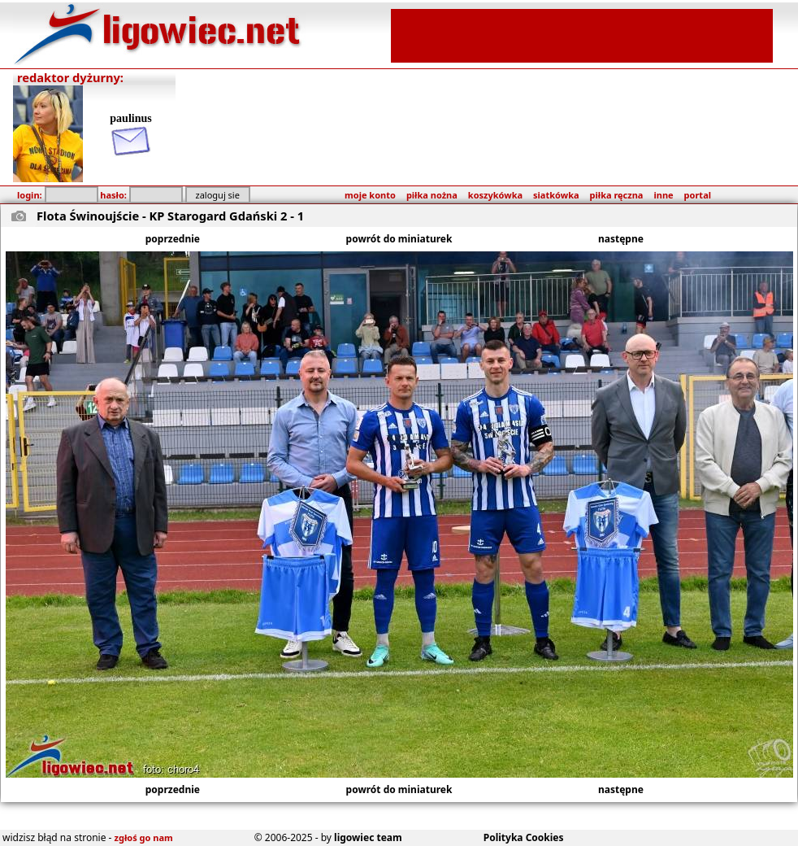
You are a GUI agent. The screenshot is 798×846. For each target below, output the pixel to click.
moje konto (370, 195)
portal (697, 195)
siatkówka (556, 195)
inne (663, 195)
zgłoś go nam (144, 837)
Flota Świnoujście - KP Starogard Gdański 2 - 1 (170, 215)
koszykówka (495, 195)
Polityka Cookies (524, 837)
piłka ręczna (617, 195)
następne (621, 239)
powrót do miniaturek (399, 239)
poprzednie (172, 239)
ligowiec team (368, 837)
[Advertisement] (582, 34)
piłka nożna (432, 195)
